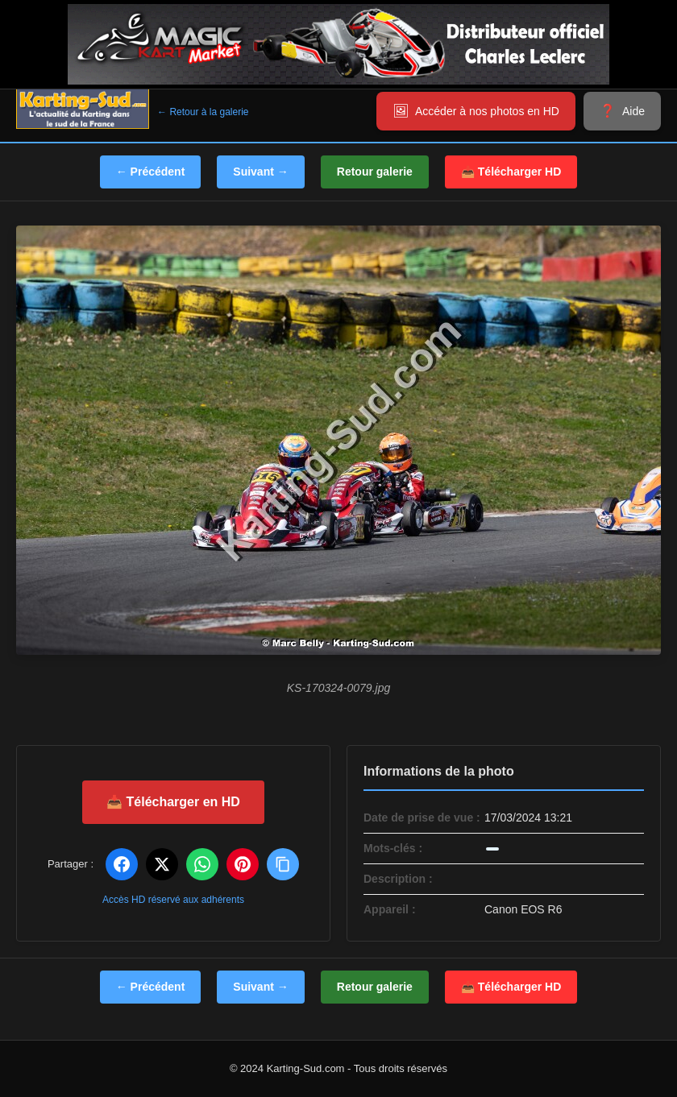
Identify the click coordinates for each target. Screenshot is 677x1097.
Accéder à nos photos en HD (487, 111)
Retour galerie (375, 171)
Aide (633, 111)
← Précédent (150, 171)
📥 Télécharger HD (511, 171)
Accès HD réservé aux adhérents (173, 899)
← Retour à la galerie (202, 112)
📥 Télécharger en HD (173, 802)
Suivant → (260, 171)
